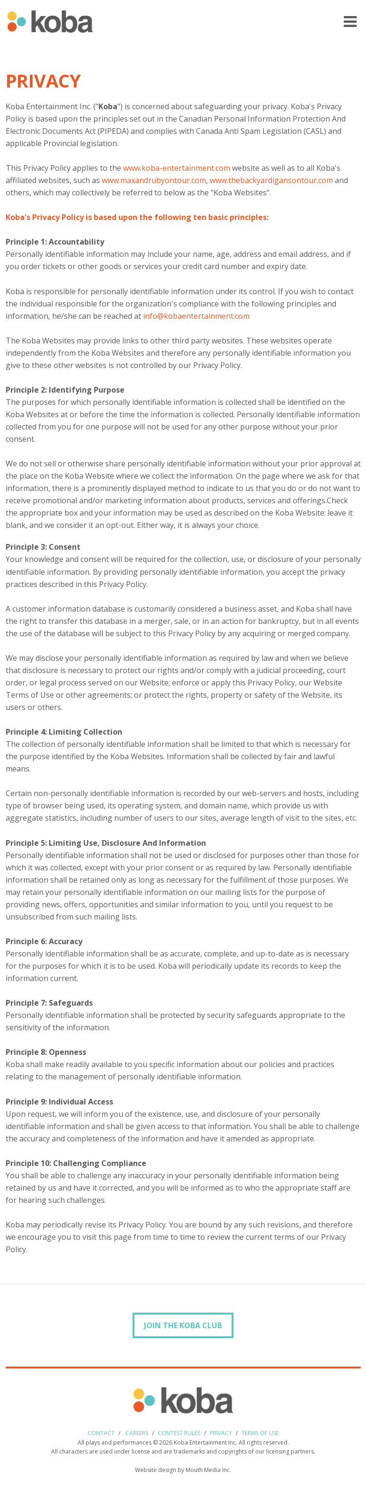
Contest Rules (179, 1433)
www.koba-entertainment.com (176, 168)
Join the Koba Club (183, 1325)
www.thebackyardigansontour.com (271, 180)
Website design (155, 1470)
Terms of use (260, 1433)
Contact (101, 1433)
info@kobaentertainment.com (196, 316)
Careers (136, 1433)
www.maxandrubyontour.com (154, 180)
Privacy (221, 1433)
